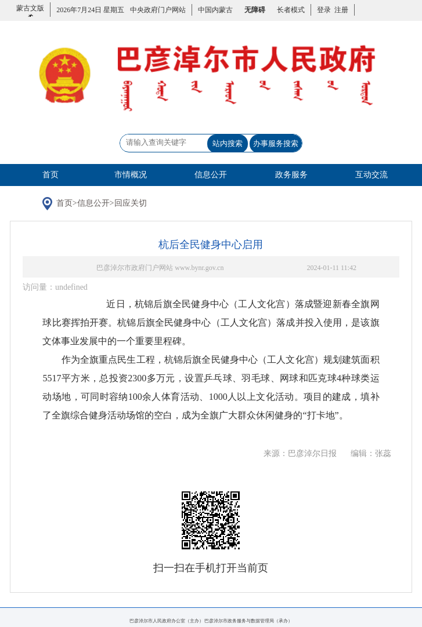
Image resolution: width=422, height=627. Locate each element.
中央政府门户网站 (158, 10)
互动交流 (371, 174)
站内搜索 (227, 143)
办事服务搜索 (275, 143)
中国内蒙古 (215, 10)
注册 (339, 10)
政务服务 (291, 174)
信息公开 (210, 174)
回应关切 (130, 203)
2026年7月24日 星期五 (90, 10)
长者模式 (291, 10)
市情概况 (130, 174)
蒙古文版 (30, 14)
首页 (50, 174)
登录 (324, 10)
